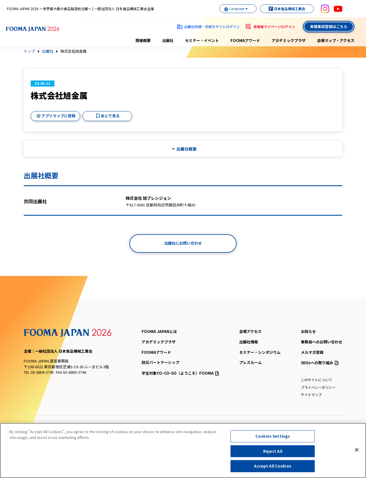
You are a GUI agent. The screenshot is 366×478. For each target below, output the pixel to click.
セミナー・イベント (202, 40)
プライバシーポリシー (318, 387)
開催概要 (143, 40)
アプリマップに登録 (58, 115)
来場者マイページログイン (274, 26)
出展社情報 (248, 342)
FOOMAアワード (245, 40)
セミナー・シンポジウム (260, 352)
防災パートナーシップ (160, 362)
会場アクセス (250, 331)
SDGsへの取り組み (319, 362)
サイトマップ (311, 394)
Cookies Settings (272, 436)
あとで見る (110, 115)
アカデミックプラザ (288, 40)
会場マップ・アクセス (335, 40)
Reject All (272, 451)
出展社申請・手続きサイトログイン (212, 26)
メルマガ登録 (312, 352)
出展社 (167, 40)
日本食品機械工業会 (285, 8)
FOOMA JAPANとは (159, 331)
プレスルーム (250, 362)
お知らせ (308, 331)
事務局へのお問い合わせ (321, 342)
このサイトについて (316, 379)
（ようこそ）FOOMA (180, 373)
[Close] (356, 450)
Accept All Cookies (272, 466)
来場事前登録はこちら (328, 26)
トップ (29, 51)
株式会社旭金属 (73, 51)
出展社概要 (186, 149)
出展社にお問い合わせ (183, 243)
